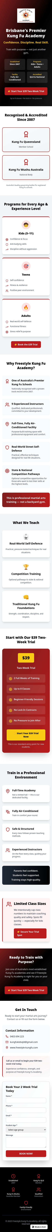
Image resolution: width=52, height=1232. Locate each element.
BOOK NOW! (26, 1153)
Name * (9, 1096)
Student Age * (11, 1125)
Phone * (9, 1106)
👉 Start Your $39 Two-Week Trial (26, 91)
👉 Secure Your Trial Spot (28, 933)
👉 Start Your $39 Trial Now (26, 735)
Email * (9, 1116)
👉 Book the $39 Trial (25, 344)
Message (9, 1135)
